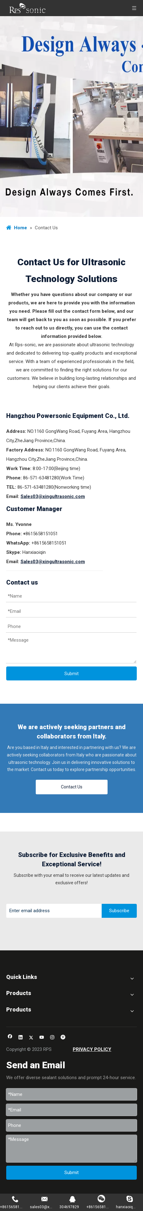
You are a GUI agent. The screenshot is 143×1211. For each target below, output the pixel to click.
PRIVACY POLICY (92, 1049)
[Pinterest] (63, 1038)
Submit (71, 673)
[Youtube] (42, 1038)
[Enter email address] (52, 911)
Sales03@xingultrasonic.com (53, 496)
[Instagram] (52, 1038)
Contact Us (71, 786)
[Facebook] (10, 1038)
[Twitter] (31, 1038)
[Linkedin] (21, 1038)
